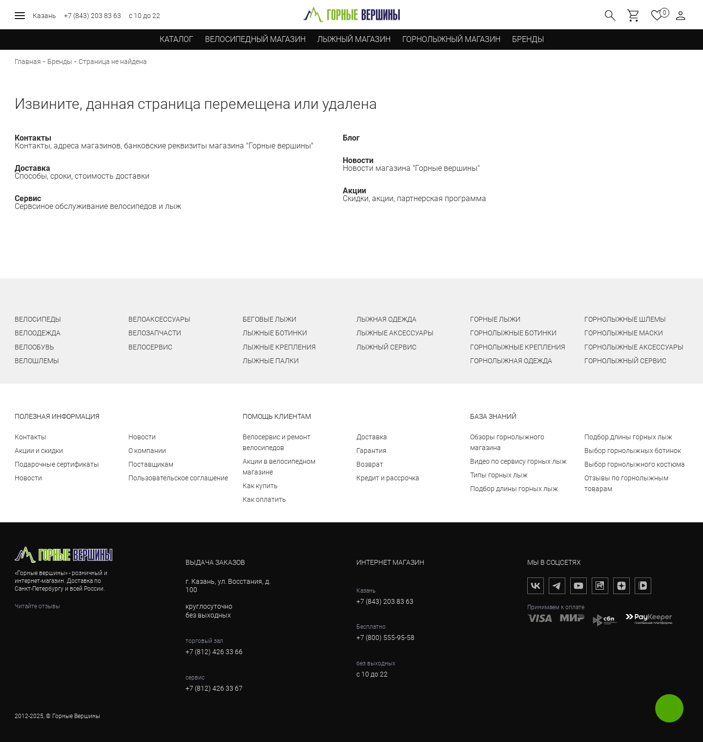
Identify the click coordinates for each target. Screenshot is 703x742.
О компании (147, 450)
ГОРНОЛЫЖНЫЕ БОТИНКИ (513, 333)
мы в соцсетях (554, 562)
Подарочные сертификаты (57, 464)
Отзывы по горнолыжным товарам (626, 483)
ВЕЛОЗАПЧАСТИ (154, 333)
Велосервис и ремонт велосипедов (276, 442)
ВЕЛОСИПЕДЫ (38, 319)
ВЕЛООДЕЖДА (38, 333)
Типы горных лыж (499, 475)
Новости (358, 160)
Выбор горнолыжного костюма (634, 464)
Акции (354, 190)
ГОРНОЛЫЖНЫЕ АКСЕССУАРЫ (633, 347)
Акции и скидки (39, 450)
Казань (44, 16)
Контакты (33, 138)
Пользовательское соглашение (178, 478)
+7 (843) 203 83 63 (92, 16)
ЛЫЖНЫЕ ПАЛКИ (271, 361)
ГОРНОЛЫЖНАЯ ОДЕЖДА (511, 361)
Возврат (369, 464)
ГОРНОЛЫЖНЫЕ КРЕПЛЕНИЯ (517, 347)
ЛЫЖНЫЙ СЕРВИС (386, 347)
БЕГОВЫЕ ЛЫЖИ (269, 319)
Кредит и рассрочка (387, 478)
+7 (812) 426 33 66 (214, 652)
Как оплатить (264, 499)
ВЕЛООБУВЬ (34, 347)
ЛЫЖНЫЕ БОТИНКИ (275, 333)
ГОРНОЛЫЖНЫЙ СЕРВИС (625, 361)
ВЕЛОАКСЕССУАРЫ (159, 319)
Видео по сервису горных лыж (518, 461)
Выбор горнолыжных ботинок (632, 450)
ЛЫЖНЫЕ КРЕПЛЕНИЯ (279, 347)
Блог (351, 138)
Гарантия (371, 450)
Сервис (28, 198)
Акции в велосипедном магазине (279, 466)
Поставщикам (150, 464)
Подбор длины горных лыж (514, 489)
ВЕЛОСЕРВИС (150, 347)
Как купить (260, 486)
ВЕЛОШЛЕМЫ (37, 361)
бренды (528, 39)
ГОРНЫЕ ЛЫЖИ (495, 319)
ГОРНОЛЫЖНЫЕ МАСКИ (623, 333)
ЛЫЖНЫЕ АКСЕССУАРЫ (395, 333)
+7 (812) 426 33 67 (214, 688)
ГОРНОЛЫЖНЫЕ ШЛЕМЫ (625, 319)
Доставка (32, 168)
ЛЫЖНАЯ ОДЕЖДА (386, 319)
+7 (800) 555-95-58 (385, 637)
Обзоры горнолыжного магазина (507, 442)
